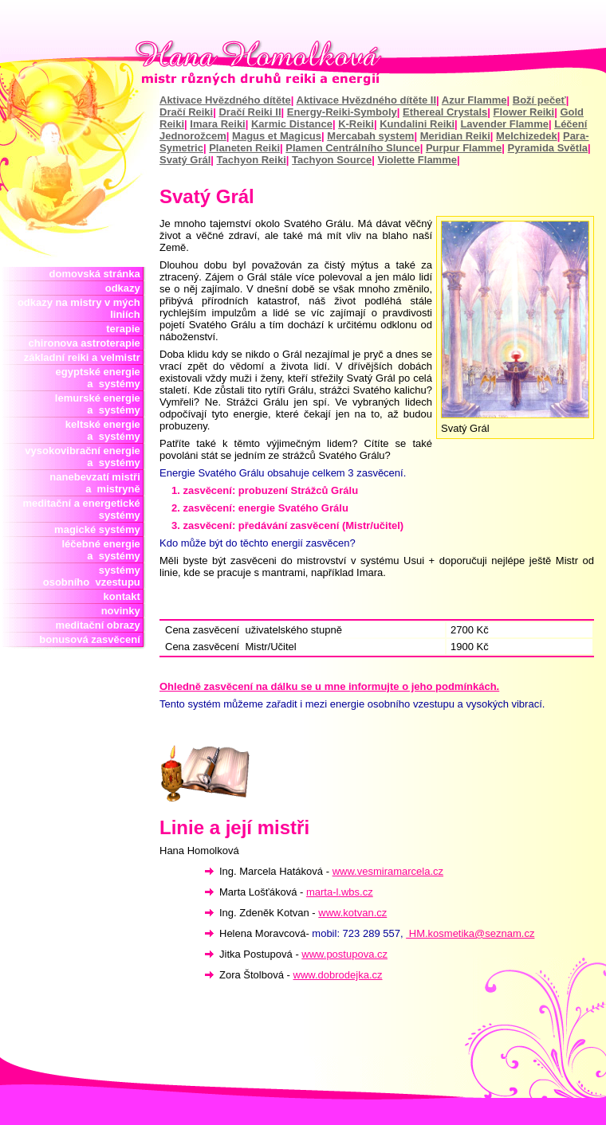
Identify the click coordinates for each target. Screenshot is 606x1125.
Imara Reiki (217, 124)
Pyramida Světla (548, 148)
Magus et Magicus (276, 136)
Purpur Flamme (464, 148)
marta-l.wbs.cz (339, 892)
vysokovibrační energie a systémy (85, 456)
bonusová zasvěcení (92, 639)
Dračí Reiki (186, 112)
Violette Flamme (417, 160)
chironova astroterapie (87, 343)
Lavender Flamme (504, 124)
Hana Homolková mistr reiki (303, 63)
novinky (123, 611)
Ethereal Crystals (445, 112)
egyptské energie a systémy (101, 378)
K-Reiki (356, 124)
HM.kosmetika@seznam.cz (470, 933)
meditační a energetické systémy (84, 509)
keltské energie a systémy (103, 430)
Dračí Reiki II (249, 112)
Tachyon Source (332, 160)
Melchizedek (526, 136)
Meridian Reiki (455, 136)
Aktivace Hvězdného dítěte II (367, 100)
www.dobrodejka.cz (338, 975)
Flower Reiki (524, 112)
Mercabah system (370, 136)
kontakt (125, 596)
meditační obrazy (101, 625)
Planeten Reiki (244, 148)
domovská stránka (97, 274)
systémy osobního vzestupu (94, 576)
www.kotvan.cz (352, 913)
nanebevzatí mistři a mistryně (97, 483)
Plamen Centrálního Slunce (352, 148)
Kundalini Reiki (417, 124)
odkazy (125, 288)
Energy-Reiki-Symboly (342, 112)
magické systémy (100, 529)
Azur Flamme (474, 100)
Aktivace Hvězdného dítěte (225, 100)
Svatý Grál (185, 160)
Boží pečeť (539, 100)
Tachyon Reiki (251, 160)
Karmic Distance (292, 124)
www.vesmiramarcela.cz (388, 871)
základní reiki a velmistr (85, 357)
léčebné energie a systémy (101, 550)
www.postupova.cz (344, 954)
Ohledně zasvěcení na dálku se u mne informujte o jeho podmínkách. (329, 686)
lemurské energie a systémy (100, 404)
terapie (126, 329)
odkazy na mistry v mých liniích (82, 308)
